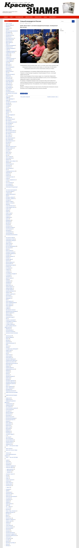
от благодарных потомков (11, 321)
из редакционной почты (10, 171)
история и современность (11, 179)
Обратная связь (29, 17)
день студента (8, 135)
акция (7, 29)
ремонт (8, 487)
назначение (8, 283)
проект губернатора (9, 387)
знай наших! (8, 166)
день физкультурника (10, 137)
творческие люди (9, 493)
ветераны (7, 68)
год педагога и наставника (11, 101)
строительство (8, 485)
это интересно (8, 538)
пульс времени (8, 406)
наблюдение (8, 276)
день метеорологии (9, 126)
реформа (7, 421)
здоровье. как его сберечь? (11, 161)
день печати (8, 127)
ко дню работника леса (10, 205)
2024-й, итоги (8, 23)
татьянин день (8, 492)
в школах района (9, 61)
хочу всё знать (8, 518)
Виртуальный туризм (10, 74)
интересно (8, 175)
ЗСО (7, 169)
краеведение (8, 220)
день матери (29, 23)
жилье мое (8, 153)
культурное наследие (10, 227)
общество (8, 314)
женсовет (7, 150)
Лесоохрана (8, 230)
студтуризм (8, 489)
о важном (7, 306)
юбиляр (7, 544)
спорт (7, 475)
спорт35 (7, 476)
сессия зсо (8, 452)
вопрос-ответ (8, 83)
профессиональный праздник (11, 395)
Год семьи (8, 103)
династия (7, 143)
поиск (7, 353)
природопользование (10, 376)
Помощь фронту (9, 357)
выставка (7, 90)
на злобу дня (8, 272)
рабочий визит (8, 413)
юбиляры (7, 545)
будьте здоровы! (9, 42)
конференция (8, 217)
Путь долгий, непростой (25, 96)
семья (26, 93)
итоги (7, 181)
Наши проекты (52, 17)
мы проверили (8, 267)
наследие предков (9, 289)
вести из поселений (9, 67)
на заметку (8, 270)
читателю (7, 523)
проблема (8, 379)
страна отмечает (9, 482)
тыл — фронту (9, 506)
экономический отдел (10, 532)
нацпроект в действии (10, 294)
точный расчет (8, 499)
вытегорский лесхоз (9, 91)
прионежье (8, 374)
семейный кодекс (9, 442)
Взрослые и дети (9, 71)
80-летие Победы (9, 25)
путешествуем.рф (9, 409)
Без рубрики (8, 32)
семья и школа (8, 448)
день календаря (9, 123)
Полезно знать (38, 17)
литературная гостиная (10, 239)
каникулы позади (9, 201)
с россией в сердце (9, 434)
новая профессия (9, 301)
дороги (7, 145)
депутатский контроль (10, 140)
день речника (8, 129)
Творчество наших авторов (11, 496)
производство (8, 389)
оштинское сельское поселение (12, 332)
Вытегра (62, 30)
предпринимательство (10, 369)
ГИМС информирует (10, 98)
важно (7, 62)
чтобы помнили (9, 525)
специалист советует (10, 474)
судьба (7, 490)
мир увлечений (9, 247)
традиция (7, 502)
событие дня (8, 463)
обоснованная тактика (10, 309)
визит (7, 72)
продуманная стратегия (10, 383)
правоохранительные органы (11, 363)
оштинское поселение (10, 331)
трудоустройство (9, 503)
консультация (8, 214)
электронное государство (10, 534)
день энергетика (9, 139)
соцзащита (9, 472)
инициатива (8, 172)
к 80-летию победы (9, 191)
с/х (6, 435)
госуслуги (7, 109)
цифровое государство (10, 519)
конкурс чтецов (9, 213)
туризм (7, 505)
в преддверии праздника (10, 51)
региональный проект (10, 419)
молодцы (7, 257)
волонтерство (8, 78)
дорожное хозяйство (10, 148)
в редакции (8, 57)
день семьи (8, 133)
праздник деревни (9, 367)
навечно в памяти (9, 278)
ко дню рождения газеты (10, 207)
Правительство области (10, 361)
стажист (7, 478)
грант (7, 113)
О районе (7, 308)
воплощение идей (9, 80)
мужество (7, 260)
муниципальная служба (10, 265)
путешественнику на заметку (11, 408)
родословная (8, 428)
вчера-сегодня (8, 85)
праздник (7, 366)
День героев (8, 120)
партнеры (7, 340)
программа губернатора (10, 382)
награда (7, 279)
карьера (7, 204)
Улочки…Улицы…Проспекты (11, 510)
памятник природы (9, 337)
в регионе (7, 55)
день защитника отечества (11, 122)
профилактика (8, 399)
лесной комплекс (9, 228)
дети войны (8, 142)
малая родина (8, 244)
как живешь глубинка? (10, 197)
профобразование (9, 403)
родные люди (8, 426)
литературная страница (10, 240)
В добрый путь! (9, 46)
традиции (7, 500)
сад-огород (8, 437)
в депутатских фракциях (10, 45)
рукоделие (8, 429)
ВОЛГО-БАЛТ (8, 77)
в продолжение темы (10, 52)
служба (7, 460)
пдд (6, 344)
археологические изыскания (11, 30)
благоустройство (9, 39)
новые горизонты (9, 304)
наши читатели (9, 296)
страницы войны (9, 484)
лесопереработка (9, 231)
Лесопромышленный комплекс (12, 234)
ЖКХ (7, 155)
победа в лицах (9, 350)
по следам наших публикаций (11, 348)
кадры (7, 195)
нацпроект (8, 292)
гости (7, 107)
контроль (7, 215)
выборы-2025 (8, 88)
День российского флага (10, 130)
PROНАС (7, 26)
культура (22, 93)
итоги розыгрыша (9, 185)
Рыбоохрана (8, 432)
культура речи (8, 226)
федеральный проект (10, 512)
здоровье (7, 159)
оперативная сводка (9, 317)
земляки (7, 162)
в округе (7, 49)
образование (9, 470)
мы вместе (8, 266)
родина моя (8, 425)
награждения (8, 282)
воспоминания (8, 84)
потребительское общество (11, 360)
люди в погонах (9, 243)
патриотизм (8, 341)
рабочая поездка (9, 412)
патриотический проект (10, 343)
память (7, 338)
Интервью (8, 174)
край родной (8, 221)
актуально (8, 28)
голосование (8, 104)
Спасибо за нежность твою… (52, 96)
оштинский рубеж (9, 330)
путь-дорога (8, 411)
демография (8, 117)
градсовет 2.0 (8, 111)
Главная (6, 17)
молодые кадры (9, 259)
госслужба (8, 106)
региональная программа (11, 418)
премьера (8, 370)
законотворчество (9, 158)
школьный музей (9, 528)
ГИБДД (7, 97)
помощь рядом (8, 356)
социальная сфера (9, 467)
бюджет (7, 43)
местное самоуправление (11, 246)
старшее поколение (9, 479)
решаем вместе (9, 424)
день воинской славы (10, 119)
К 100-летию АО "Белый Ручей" (12, 187)
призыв (7, 373)
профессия (8, 398)
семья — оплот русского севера (12, 445)
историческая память (10, 176)
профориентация (9, 405)
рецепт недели (8, 422)
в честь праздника (9, 59)
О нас (11, 17)
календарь (8, 200)
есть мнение (8, 149)
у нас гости (8, 508)
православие (8, 364)
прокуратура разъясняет (10, 390)
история (7, 178)
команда (7, 210)
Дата (7, 116)
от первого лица (9, 322)
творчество (8, 495)
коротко (7, 218)
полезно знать (8, 354)
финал (7, 515)
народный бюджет (9, 288)
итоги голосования (9, 182)
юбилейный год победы (10, 542)
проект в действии (9, 386)
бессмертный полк (9, 35)
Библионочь (8, 36)
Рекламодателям (19, 17)
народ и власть (9, 285)
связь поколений (9, 438)
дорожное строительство (10, 146)
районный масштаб (9, 416)
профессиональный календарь (12, 392)
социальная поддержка (10, 465)
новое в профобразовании (11, 302)
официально (8, 328)
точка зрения (8, 497)
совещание (8, 464)
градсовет (8, 110)
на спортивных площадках (11, 273)
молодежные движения (10, 253)
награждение (8, 280)
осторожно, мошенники (10, 319)
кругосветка (8, 223)
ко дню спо (8, 208)
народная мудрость (9, 286)
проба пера (8, 377)
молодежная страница (10, 252)
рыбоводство (8, 431)
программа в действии (10, 380)
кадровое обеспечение (10, 194)
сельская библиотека (10, 439)
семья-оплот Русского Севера (11, 450)
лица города (8, 241)
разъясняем (8, 415)
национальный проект (10, 291)
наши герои (8, 295)
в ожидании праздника (10, 48)
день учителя (8, 136)
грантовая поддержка (10, 114)
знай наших (8, 165)
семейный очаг (9, 444)
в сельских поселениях (10, 58)
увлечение (8, 509)
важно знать (8, 64)
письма (7, 347)
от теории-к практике (10, 324)
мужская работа (9, 263)
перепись (7, 346)
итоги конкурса (8, 184)
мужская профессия (9, 262)
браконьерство (9, 41)
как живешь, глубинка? (10, 198)
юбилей (7, 541)
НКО (7, 299)
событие (7, 461)
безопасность (8, 33)
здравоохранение (10, 469)
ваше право (8, 65)
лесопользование (9, 233)
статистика (8, 481)
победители (8, 351)
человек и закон (9, 521)
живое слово (8, 152)
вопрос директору (9, 81)
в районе (7, 54)
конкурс (7, 211)
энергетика (8, 536)
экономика (8, 531)
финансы (7, 516)
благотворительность (10, 38)
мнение (7, 249)
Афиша (45, 17)
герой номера (8, 95)
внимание (8, 75)
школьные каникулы (9, 526)
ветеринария (8, 70)
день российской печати (10, 132)
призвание (8, 372)
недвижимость (8, 298)
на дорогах (8, 269)
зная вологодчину (9, 168)
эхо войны (8, 539)
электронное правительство (11, 535)
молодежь (8, 254)
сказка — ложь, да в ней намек (12, 457)
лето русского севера (10, 237)
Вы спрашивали (9, 87)
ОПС (7, 318)
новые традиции (9, 305)
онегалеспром (8, 315)
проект (7, 384)
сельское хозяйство (9, 441)
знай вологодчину (9, 163)
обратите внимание (9, 312)
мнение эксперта (9, 250)
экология (7, 529)
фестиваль (8, 513)
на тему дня (8, 275)
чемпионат (8, 522)
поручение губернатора (10, 359)
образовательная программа (11, 311)
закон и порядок (9, 156)
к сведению (8, 192)
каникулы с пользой (9, 202)
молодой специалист (10, 256)
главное (7, 100)
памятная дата (8, 335)
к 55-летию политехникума (11, 189)
